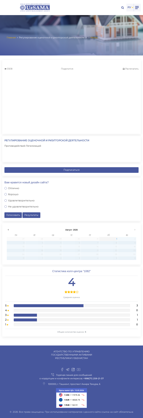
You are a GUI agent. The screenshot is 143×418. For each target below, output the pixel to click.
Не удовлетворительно (23, 206)
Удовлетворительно (21, 200)
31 (97, 239)
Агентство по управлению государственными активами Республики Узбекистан (71, 355)
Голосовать (13, 215)
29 (60, 239)
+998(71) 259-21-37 (93, 378)
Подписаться (72, 170)
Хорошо (13, 194)
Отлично (13, 188)
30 (79, 239)
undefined (8, 230)
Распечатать (131, 68)
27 (23, 239)
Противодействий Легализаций (22, 145)
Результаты (31, 215)
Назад (94, 37)
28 (42, 239)
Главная (11, 37)
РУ (129, 7)
